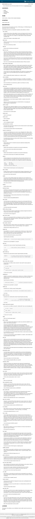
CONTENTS (5, 8)
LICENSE (5, 13)
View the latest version (27, 5)
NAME (5, 10)
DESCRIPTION (6, 12)
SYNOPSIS (5, 11)
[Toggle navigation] (2, 1)
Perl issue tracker (31, 516)
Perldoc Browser (29, 1)
